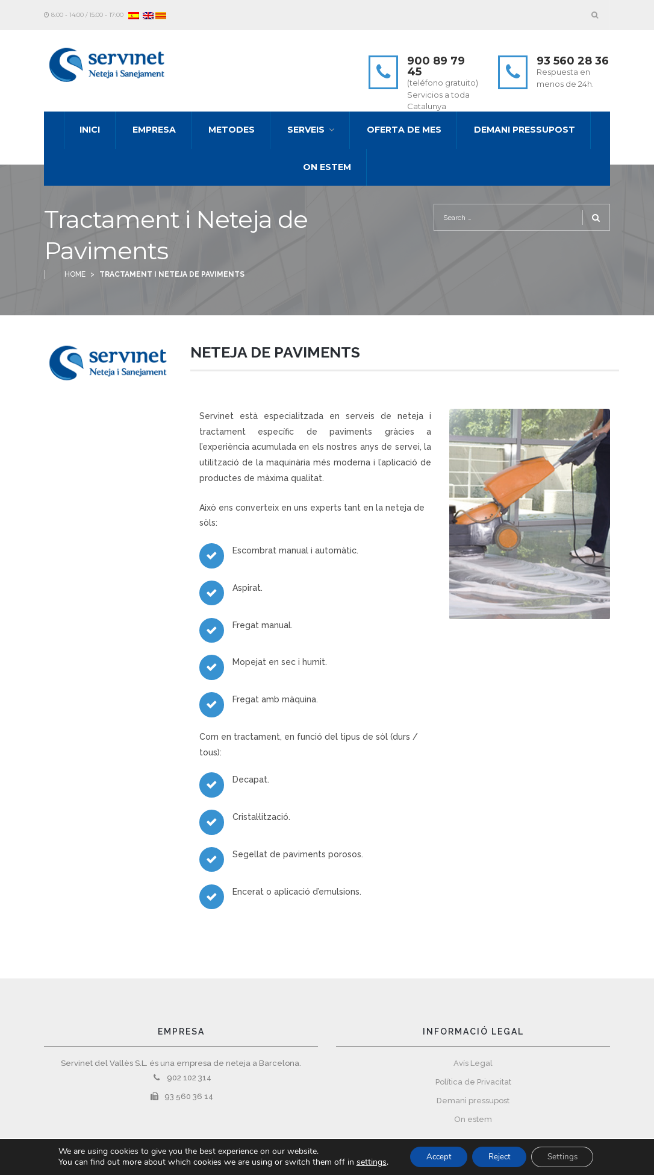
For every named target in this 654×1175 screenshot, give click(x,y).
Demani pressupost (473, 1100)
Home (75, 274)
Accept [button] (433, 1156)
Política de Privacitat (473, 1081)
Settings (568, 1156)
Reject (499, 1156)
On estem (473, 1119)
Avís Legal (473, 1063)
